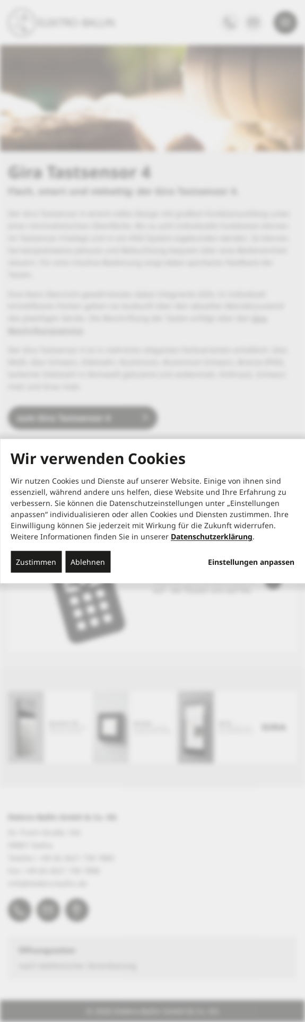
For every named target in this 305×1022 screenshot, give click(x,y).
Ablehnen (88, 562)
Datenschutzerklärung (211, 536)
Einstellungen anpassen (251, 562)
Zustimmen (36, 562)
